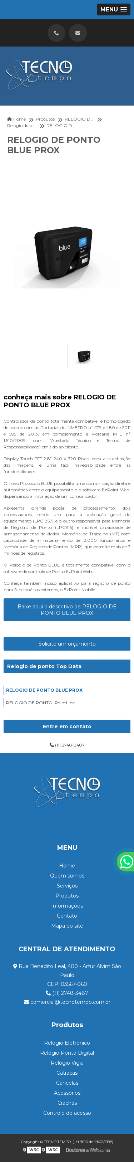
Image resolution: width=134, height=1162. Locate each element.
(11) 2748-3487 (67, 745)
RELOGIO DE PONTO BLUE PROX (44, 690)
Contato (67, 916)
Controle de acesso (67, 1113)
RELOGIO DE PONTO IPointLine (40, 702)
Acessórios (67, 1093)
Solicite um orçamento (67, 644)
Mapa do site (67, 926)
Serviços (67, 886)
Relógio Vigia (67, 1063)
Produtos (67, 896)
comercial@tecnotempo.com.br (67, 1002)
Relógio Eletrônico (67, 1043)
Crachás (67, 1103)
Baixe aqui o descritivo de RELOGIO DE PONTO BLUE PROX (67, 609)
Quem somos (67, 875)
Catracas (67, 1073)
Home (67, 865)
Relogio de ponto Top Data (44, 666)
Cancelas (67, 1083)
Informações (67, 906)
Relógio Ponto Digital (67, 1053)
